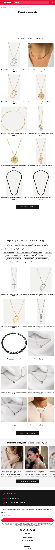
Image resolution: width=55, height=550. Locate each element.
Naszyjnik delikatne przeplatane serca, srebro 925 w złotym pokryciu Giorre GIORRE (21, 101)
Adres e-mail (4, 512)
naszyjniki (40, 245)
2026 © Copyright (28, 548)
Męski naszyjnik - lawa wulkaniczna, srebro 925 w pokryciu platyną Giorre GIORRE (20, 197)
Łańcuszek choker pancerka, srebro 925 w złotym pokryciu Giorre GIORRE (18, 133)
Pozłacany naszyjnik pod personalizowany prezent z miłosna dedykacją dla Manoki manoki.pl (22, 165)
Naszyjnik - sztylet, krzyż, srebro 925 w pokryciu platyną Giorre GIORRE (18, 294)
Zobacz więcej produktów (27, 206)
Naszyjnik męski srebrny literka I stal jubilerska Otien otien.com (16, 424)
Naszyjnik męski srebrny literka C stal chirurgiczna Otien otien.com (16, 392)
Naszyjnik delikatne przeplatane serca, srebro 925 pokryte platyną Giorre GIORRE (20, 69)
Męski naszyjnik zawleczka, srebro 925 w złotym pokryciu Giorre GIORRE (18, 326)
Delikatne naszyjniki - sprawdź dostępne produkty (27, 38)
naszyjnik (14, 245)
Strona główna (4, 7)
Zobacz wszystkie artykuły (27, 481)
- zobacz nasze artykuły (27, 443)
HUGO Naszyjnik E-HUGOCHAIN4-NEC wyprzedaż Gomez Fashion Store (18, 358)
